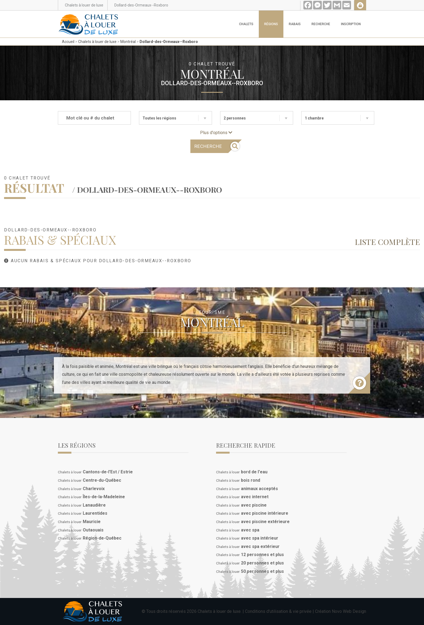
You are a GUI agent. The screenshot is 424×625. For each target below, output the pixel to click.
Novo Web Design (349, 611)
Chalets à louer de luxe (97, 41)
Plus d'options (216, 132)
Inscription (351, 24)
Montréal (128, 41)
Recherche (321, 24)
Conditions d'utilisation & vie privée (278, 611)
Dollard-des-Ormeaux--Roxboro (169, 41)
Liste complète (387, 242)
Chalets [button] (246, 24)
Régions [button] (271, 24)
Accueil (68, 41)
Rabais (295, 24)
